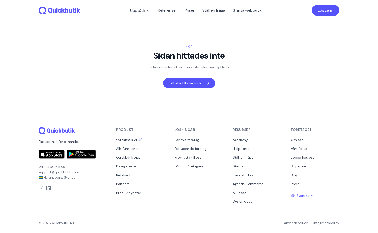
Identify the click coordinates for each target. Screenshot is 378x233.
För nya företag (187, 140)
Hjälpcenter (242, 148)
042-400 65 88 (52, 167)
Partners (122, 184)
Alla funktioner (127, 148)
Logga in (325, 10)
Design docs (242, 201)
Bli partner (299, 166)
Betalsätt (123, 175)
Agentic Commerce (248, 184)
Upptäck (140, 10)
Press (295, 184)
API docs (239, 193)
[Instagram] (41, 188)
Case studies (243, 175)
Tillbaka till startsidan (189, 83)
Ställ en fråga (213, 10)
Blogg (295, 175)
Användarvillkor (296, 223)
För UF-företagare (189, 166)
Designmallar (126, 166)
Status (238, 166)
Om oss (297, 140)
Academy (240, 140)
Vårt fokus (299, 148)
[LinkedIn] (48, 188)
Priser (190, 10)
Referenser (167, 10)
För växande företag (191, 148)
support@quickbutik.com (59, 172)
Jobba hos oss (302, 157)
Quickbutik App (128, 157)
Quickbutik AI (129, 140)
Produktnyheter (128, 193)
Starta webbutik (247, 10)
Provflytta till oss (188, 157)
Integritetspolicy (326, 223)
